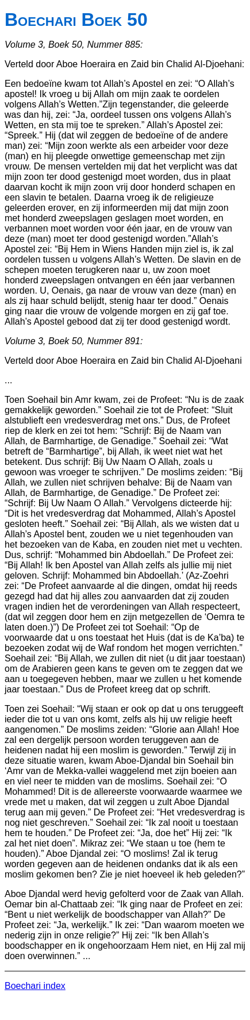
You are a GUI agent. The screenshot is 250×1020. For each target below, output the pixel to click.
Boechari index (35, 986)
